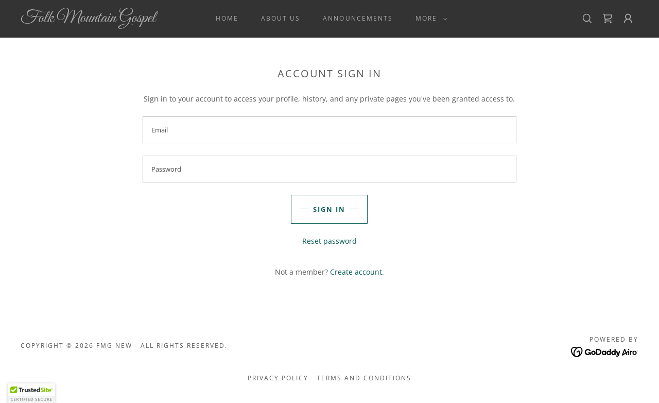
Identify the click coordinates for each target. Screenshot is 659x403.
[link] (105, 19)
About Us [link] (280, 18)
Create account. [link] (357, 272)
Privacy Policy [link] (278, 378)
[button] (429, 18)
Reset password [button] (329, 241)
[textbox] (329, 129)
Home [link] (227, 18)
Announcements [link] (357, 18)
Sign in (329, 209)
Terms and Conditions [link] (364, 378)
